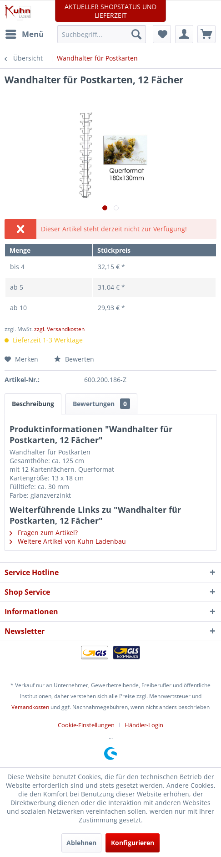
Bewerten (74, 359)
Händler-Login (144, 725)
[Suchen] (136, 34)
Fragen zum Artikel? (44, 532)
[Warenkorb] (206, 34)
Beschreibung (33, 403)
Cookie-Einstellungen (86, 725)
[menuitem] (24, 34)
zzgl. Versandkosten (59, 329)
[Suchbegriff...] (101, 34)
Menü (24, 33)
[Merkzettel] (162, 34)
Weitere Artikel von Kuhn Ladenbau (68, 541)
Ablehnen (81, 842)
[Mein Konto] (184, 34)
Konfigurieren (132, 842)
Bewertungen (101, 403)
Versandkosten (30, 707)
